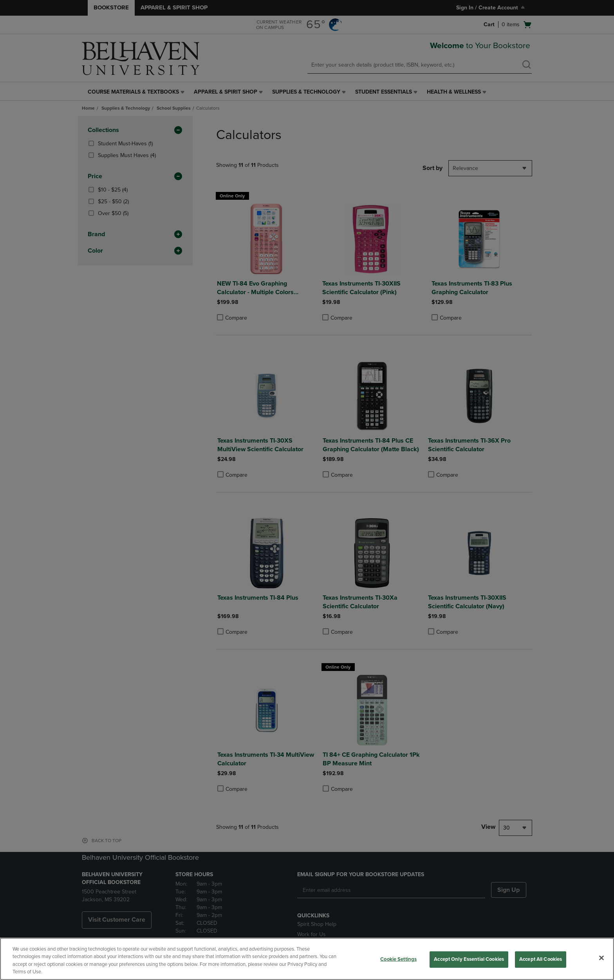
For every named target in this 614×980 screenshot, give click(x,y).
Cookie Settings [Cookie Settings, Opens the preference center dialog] (398, 959)
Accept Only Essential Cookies (469, 959)
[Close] (601, 957)
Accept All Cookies (540, 959)
